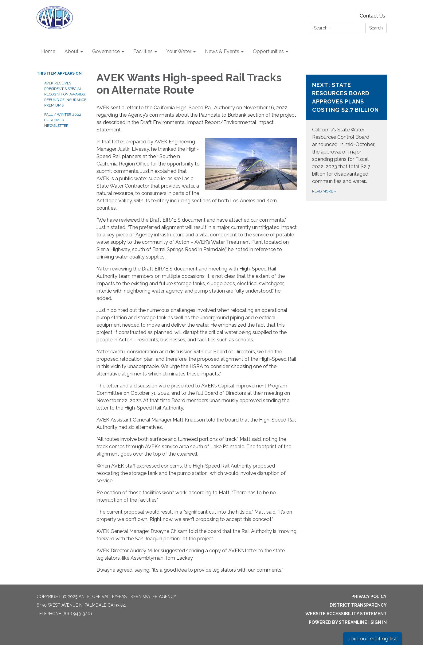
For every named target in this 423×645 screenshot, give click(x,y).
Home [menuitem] (48, 51)
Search (376, 27)
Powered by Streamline (338, 622)
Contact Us (372, 16)
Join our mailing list (372, 638)
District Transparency (358, 605)
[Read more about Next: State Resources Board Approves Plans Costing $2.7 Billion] (346, 138)
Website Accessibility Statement (346, 613)
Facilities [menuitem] (143, 51)
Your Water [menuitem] (178, 51)
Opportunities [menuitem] (268, 51)
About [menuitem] (72, 51)
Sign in (378, 622)
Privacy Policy (369, 596)
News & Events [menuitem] (222, 51)
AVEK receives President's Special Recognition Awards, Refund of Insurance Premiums (65, 94)
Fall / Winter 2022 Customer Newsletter (62, 120)
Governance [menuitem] (106, 51)
